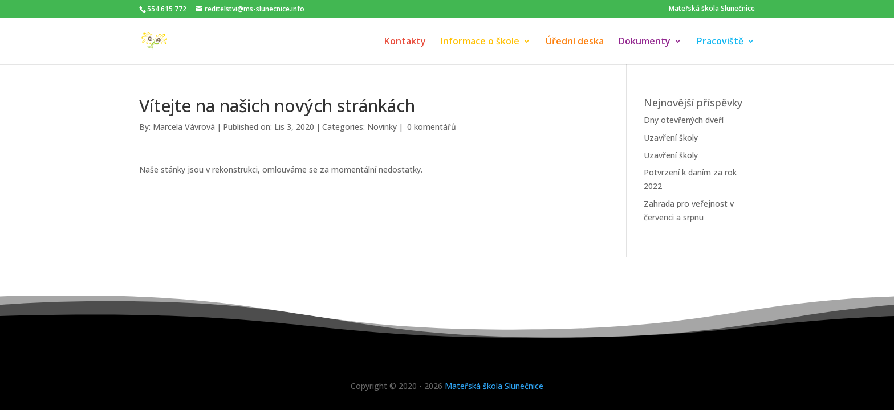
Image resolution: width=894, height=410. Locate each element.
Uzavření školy (671, 137)
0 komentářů (431, 126)
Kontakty (405, 41)
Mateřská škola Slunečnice (712, 8)
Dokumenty (644, 41)
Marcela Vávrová (184, 126)
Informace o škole (480, 41)
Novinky (382, 126)
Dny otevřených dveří (684, 119)
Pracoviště (720, 41)
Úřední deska (575, 41)
